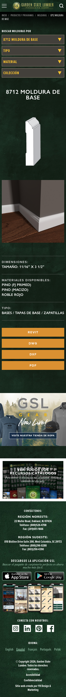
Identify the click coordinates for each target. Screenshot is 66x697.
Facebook (50, 628)
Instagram (15, 628)
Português (45, 649)
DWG (33, 343)
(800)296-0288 (38, 545)
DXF (33, 354)
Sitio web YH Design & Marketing (33, 688)
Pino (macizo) (15, 290)
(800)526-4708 (38, 525)
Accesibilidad (33, 674)
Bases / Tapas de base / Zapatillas (33, 313)
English (9, 649)
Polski (57, 649)
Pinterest (38, 628)
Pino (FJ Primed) (16, 285)
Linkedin (27, 628)
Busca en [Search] (61, 6)
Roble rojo (12, 295)
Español (20, 649)
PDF (33, 365)
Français (32, 649)
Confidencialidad (33, 680)
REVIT (33, 332)
